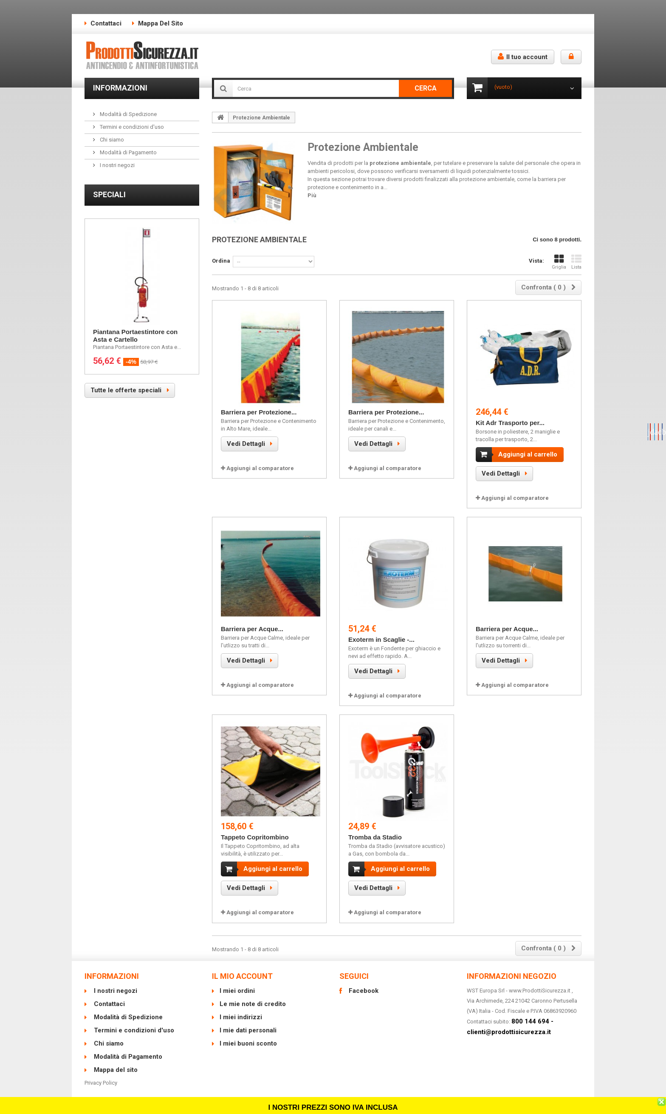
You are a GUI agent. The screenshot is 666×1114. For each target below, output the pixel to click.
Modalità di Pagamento (128, 152)
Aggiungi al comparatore (260, 468)
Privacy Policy (101, 1076)
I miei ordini (237, 984)
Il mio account (242, 969)
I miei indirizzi (241, 1010)
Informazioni (120, 87)
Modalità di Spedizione (128, 114)
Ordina (221, 261)
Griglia (559, 262)
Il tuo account (522, 57)
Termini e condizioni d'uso (131, 127)
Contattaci (105, 23)
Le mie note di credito (253, 997)
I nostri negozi (117, 165)
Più (312, 195)
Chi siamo (111, 139)
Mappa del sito (160, 23)
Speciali (109, 194)
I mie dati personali (248, 1023)
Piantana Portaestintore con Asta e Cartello (135, 335)
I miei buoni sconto (248, 1036)
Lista (576, 262)
